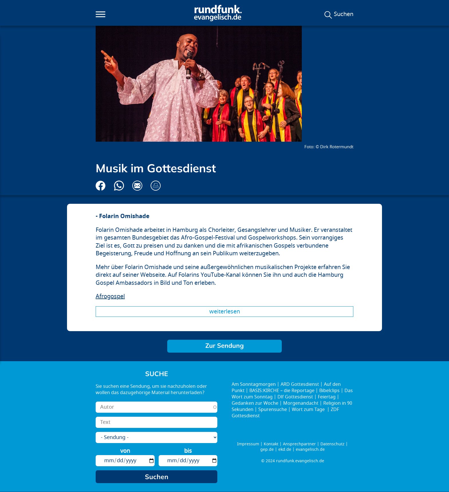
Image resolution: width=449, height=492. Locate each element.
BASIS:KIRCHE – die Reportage (281, 390)
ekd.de (284, 449)
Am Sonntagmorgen (254, 384)
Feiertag (327, 397)
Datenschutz (332, 444)
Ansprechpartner (299, 444)
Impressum (248, 444)
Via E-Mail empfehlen (137, 186)
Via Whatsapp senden (119, 186)
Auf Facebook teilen (101, 186)
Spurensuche (272, 409)
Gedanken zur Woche (255, 403)
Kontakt (271, 444)
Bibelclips (329, 390)
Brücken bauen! (224, 346)
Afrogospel (110, 296)
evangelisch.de (310, 449)
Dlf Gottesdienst (295, 397)
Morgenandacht (300, 403)
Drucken (156, 186)
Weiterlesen (224, 311)
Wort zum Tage (309, 409)
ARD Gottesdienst (300, 384)
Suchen (343, 14)
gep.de (267, 449)
